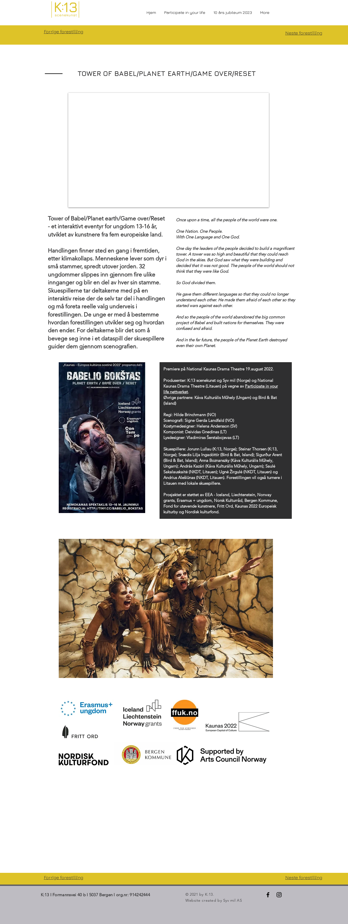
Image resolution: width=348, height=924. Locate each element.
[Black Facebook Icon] (268, 894)
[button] (166, 608)
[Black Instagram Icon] (279, 894)
